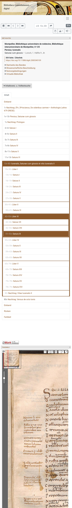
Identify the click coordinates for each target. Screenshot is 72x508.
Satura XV (14, 281)
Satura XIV (14, 275)
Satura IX (13, 234)
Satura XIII (14, 269)
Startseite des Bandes (16, 65)
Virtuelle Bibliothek (14, 74)
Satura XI (13, 251)
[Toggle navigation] (67, 18)
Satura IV (11, 145)
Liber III (12, 216)
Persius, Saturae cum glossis (20, 116)
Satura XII (14, 257)
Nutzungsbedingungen (16, 71)
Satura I (10, 128)
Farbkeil (7, 317)
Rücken (7, 311)
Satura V (12, 151)
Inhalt (6, 95)
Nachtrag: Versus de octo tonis (19, 299)
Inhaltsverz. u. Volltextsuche (17, 86)
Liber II (11, 204)
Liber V (11, 263)
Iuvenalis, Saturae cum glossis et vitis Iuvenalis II (29, 163)
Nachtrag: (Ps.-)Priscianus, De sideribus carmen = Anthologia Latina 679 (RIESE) (35, 109)
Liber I (11, 169)
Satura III (11, 140)
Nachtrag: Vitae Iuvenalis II (18, 293)
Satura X (13, 246)
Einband (7, 102)
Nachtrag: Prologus (14, 122)
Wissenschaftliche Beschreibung (20, 68)
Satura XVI (14, 287)
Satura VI (12, 157)
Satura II (11, 134)
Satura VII (13, 222)
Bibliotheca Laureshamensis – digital (17, 7)
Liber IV (12, 240)
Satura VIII (14, 228)
